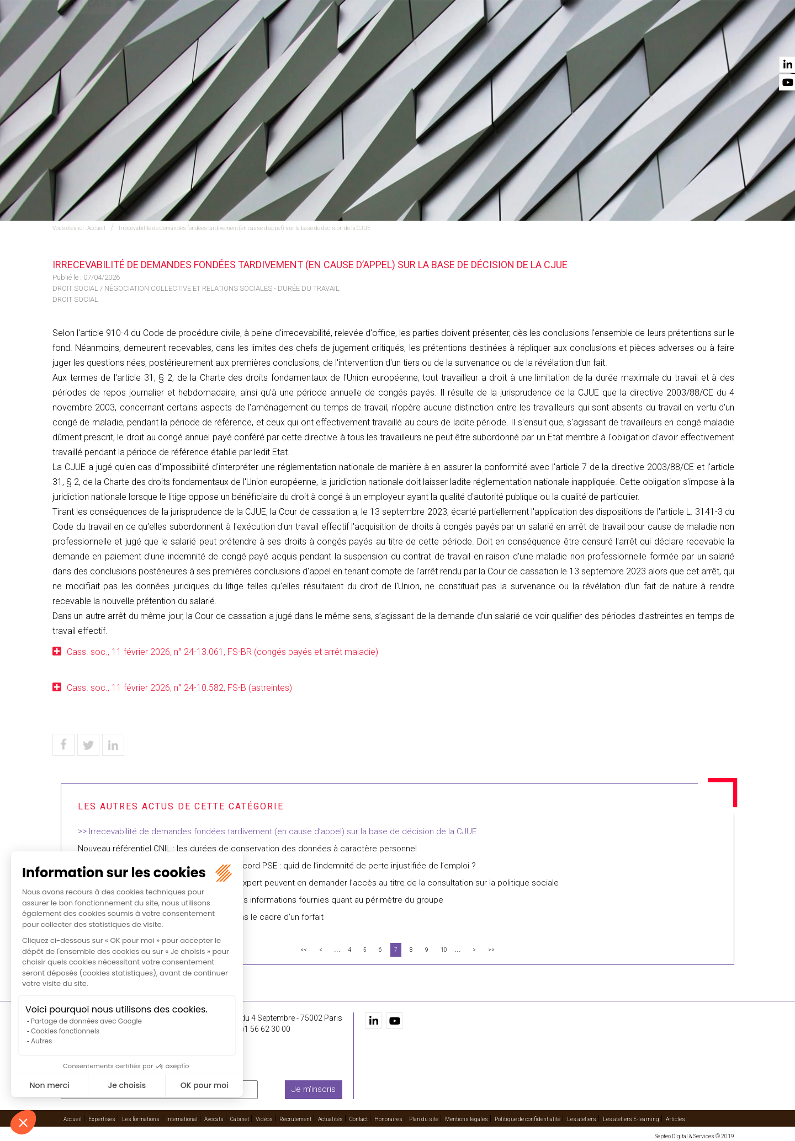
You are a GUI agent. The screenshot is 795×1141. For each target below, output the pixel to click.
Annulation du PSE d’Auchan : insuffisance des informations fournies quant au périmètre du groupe (260, 900)
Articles (675, 1117)
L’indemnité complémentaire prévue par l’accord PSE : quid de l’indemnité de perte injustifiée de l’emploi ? (277, 866)
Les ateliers (581, 1117)
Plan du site (423, 1117)
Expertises (263, 39)
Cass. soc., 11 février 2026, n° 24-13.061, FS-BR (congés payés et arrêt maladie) (223, 652)
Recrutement (601, 39)
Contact (716, 39)
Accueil (214, 39)
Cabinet (506, 39)
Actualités (664, 39)
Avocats (461, 39)
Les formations (329, 39)
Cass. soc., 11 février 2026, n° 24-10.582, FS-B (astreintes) (179, 688)
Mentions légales (466, 1117)
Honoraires (388, 1117)
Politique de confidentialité (527, 1117)
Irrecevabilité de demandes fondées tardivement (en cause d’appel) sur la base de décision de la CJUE (244, 228)
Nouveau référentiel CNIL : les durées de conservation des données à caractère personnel (247, 849)
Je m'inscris (314, 1087)
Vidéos (548, 39)
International (403, 39)
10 (444, 950)
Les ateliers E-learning (631, 1117)
